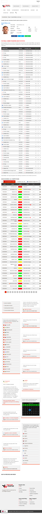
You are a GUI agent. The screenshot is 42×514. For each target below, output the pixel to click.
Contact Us (22, 1)
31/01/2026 (5, 199)
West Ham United (29, 55)
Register (38, 2)
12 (31, 292)
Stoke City (14, 212)
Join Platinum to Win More (28, 389)
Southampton (28, 98)
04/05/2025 (4, 261)
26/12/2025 (5, 214)
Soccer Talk (5, 12)
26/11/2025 (5, 231)
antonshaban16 (7, 329)
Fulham (25, 286)
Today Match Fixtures (8, 305)
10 (26, 292)
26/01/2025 (5, 280)
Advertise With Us (16, 1)
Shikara (6, 332)
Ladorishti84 (7, 337)
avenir (6, 334)
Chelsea (15, 278)
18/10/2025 (5, 249)
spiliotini (6, 352)
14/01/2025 (5, 286)
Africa (25, 431)
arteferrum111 (7, 339)
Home (4, 10)
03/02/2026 (4, 197)
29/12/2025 (5, 212)
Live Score (32, 490)
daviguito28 (6, 381)
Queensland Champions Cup (8, 90)
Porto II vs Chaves (8, 448)
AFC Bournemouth (29, 168)
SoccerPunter (4, 17)
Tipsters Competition (25, 10)
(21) (21, 181)
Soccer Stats (32, 488)
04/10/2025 (4, 251)
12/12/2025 (5, 220)
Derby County (26, 241)
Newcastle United (27, 270)
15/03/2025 (5, 268)
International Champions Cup (8, 140)
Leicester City (26, 209)
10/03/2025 (5, 270)
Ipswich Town (14, 259)
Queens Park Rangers (28, 236)
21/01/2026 (5, 202)
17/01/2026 (5, 204)
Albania (25, 433)
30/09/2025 (4, 254)
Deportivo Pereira (27, 309)
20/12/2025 (5, 217)
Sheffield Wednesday (13, 233)
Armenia (25, 448)
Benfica (5, 467)
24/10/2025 (5, 244)
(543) (9, 181)
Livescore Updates (7, 303)
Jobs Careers (32, 503)
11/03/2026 (5, 191)
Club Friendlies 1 (5, 72)
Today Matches (33, 491)
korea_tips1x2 (7, 342)
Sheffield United (28, 50)
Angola (25, 440)
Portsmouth (14, 194)
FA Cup (4, 53)
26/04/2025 (4, 265)
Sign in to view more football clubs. (10, 468)
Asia (24, 453)
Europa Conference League (8, 79)
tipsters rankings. (8, 322)
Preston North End (13, 244)
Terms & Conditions (23, 503)
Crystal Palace (26, 283)
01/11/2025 (5, 241)
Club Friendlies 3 (5, 61)
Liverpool (27, 122)
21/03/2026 (5, 186)
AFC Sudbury (26, 369)
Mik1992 (25, 380)
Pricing (8, 10)
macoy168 (6, 325)
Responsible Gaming (23, 502)
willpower (6, 327)
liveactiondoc (7, 364)
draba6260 (6, 347)
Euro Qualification (6, 137)
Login (34, 1)
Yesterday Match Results (9, 308)
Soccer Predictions (22, 490)
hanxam (6, 344)
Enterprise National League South (9, 170)
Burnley (27, 148)
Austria (25, 458)
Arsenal (15, 275)
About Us (9, 1)
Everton (15, 268)
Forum (31, 495)
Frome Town (26, 339)
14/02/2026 (4, 194)
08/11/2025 (5, 236)
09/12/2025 (5, 223)
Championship (5, 50)
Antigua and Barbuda (27, 443)
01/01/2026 (5, 209)
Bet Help (20, 491)
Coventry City (14, 238)
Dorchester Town (29, 170)
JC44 (5, 356)
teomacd (6, 371)
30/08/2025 (4, 256)
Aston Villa (27, 77)
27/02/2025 (4, 273)
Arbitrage (12, 12)
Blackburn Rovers (13, 246)
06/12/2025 (5, 226)
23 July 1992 (19, 32)
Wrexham (25, 186)
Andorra (25, 438)
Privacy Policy (21, 505)
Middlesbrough (14, 256)
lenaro (6, 366)
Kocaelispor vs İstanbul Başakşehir (11, 417)
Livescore (32, 10)
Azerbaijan (25, 460)
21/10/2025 (5, 246)
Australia (25, 455)
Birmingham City (13, 189)
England (27, 105)
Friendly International (6, 107)
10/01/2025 (5, 288)
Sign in (4, 419)
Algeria (25, 436)
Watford (25, 249)
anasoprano (7, 359)
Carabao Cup (5, 55)
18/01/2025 (5, 283)
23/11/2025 (5, 233)
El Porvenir (25, 324)
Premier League (5, 59)
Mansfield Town (26, 207)
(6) (32, 181)
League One (5, 168)
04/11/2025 (5, 238)
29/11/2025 (5, 228)
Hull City (15, 251)
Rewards (27, 1)
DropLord (6, 349)
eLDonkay (6, 361)
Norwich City (14, 191)
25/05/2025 (4, 259)
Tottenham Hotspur (27, 261)
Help (37, 10)
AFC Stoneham (26, 354)
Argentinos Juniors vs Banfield (11, 433)
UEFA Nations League (6, 105)
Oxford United (26, 197)
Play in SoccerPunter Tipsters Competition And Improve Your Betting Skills (11, 402)
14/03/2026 (4, 189)
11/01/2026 (5, 207)
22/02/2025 (4, 275)
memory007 (7, 354)
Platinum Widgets (15, 10)
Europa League (5, 66)
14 (36, 292)
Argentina (25, 445)
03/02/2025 (4, 278)
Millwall (15, 199)
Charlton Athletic (13, 204)
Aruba (25, 450)
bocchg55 (6, 369)
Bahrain (25, 463)
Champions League (6, 127)
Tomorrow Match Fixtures (9, 310)
